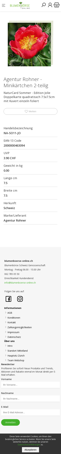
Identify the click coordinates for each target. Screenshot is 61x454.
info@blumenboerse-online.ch (20, 282)
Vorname (6, 379)
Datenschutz (14, 336)
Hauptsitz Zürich (16, 355)
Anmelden (10, 422)
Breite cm (10, 190)
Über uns (9, 341)
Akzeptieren (31, 449)
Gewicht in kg (13, 166)
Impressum (13, 332)
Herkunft (10, 203)
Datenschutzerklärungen (29, 444)
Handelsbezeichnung (18, 128)
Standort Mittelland (17, 350)
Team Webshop (15, 360)
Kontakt (11, 322)
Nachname (7, 393)
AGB (9, 312)
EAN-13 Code (12, 140)
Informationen (12, 308)
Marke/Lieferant (15, 215)
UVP (6, 153)
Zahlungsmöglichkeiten (19, 327)
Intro (10, 345)
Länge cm (10, 178)
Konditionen (13, 317)
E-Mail (4, 406)
